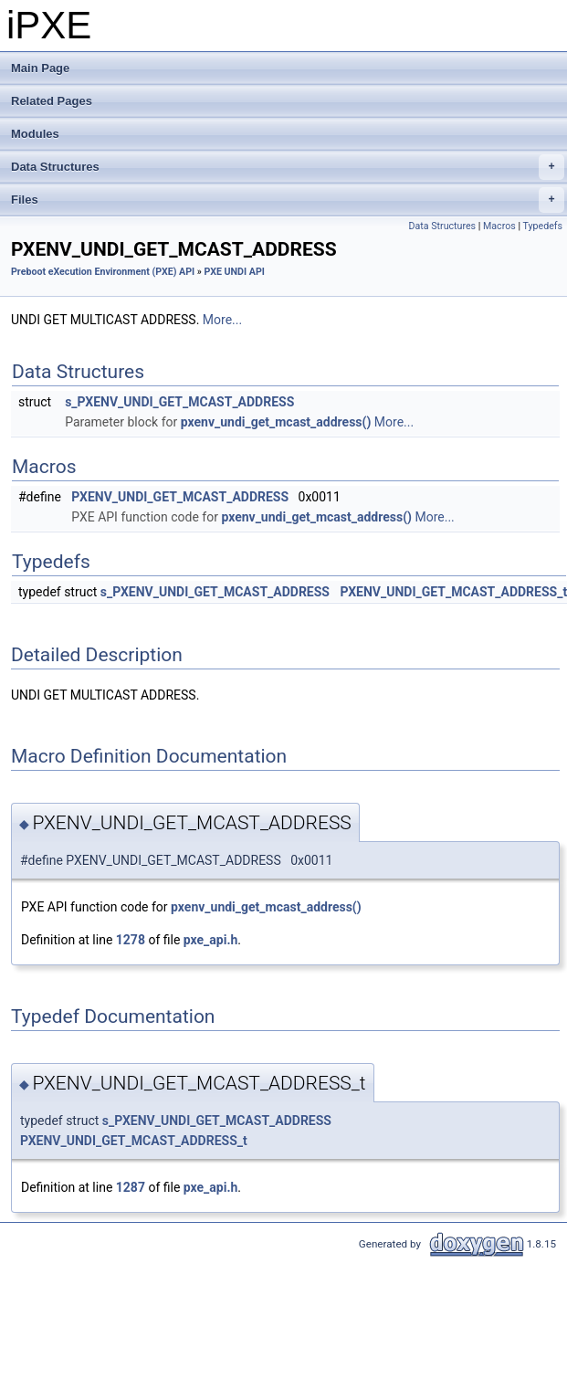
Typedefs (542, 226)
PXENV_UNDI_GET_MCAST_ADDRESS (180, 497)
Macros (499, 226)
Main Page (40, 68)
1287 (130, 1187)
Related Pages (51, 101)
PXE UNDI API (235, 272)
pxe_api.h (211, 939)
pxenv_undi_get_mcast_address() (276, 422)
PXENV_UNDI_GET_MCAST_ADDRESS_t (133, 1140)
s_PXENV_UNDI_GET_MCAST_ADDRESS (179, 402)
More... (222, 319)
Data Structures (287, 167)
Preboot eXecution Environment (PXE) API (102, 272)
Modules (35, 134)
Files (287, 200)
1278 (130, 939)
